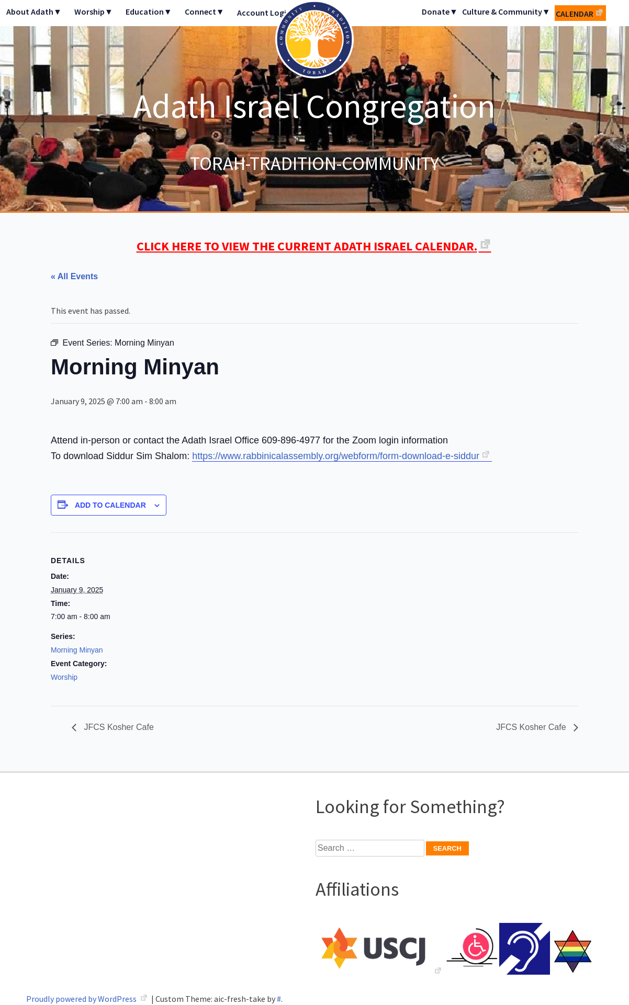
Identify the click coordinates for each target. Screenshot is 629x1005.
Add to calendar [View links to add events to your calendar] (110, 505)
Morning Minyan (77, 650)
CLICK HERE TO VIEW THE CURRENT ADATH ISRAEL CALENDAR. (307, 246)
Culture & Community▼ (506, 11)
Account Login (264, 12)
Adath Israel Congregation (314, 106)
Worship (64, 677)
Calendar (574, 13)
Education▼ (149, 11)
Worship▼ (93, 11)
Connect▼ (204, 11)
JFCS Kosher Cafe (118, 727)
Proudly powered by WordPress (82, 998)
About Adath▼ (34, 11)
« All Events (74, 276)
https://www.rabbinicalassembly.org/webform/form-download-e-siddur (335, 456)
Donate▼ (440, 11)
